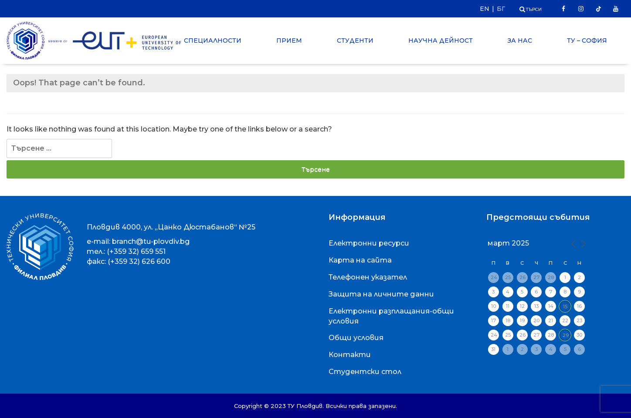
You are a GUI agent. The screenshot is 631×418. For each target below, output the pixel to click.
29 (566, 335)
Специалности (212, 40)
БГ (501, 9)
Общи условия (356, 338)
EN (484, 9)
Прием (289, 40)
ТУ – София (587, 40)
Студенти (355, 40)
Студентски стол (365, 371)
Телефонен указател (368, 277)
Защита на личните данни (381, 294)
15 (565, 306)
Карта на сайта (360, 260)
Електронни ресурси (369, 243)
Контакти (350, 355)
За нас (520, 40)
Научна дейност (440, 40)
